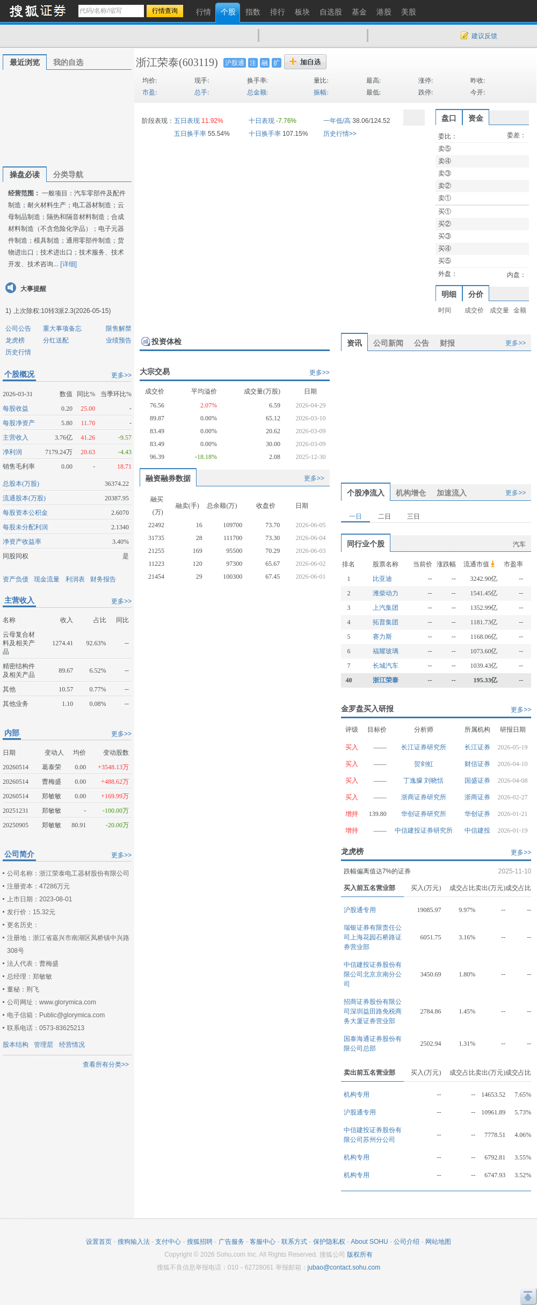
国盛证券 (477, 780)
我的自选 (68, 62)
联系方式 (294, 1241)
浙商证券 (477, 797)
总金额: (257, 92)
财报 (447, 343)
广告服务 (231, 1241)
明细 (448, 294)
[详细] (68, 264)
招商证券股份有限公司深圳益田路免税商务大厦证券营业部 (373, 1011)
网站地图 (438, 1241)
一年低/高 (337, 121)
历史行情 (18, 352)
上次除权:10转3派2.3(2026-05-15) (62, 311)
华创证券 (477, 814)
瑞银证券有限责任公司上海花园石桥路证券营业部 (373, 937)
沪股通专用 (360, 910)
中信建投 (477, 830)
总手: (201, 92)
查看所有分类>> (106, 1064)
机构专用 (356, 1094)
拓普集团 (385, 622)
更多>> (121, 375)
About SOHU (369, 1241)
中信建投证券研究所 (424, 830)
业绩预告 (119, 340)
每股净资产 (19, 423)
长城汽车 (385, 665)
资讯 (354, 343)
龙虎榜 (15, 340)
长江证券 (477, 747)
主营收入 (15, 437)
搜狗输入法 (134, 1241)
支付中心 (168, 1241)
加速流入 (452, 493)
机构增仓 (411, 493)
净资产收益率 (22, 541)
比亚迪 (382, 578)
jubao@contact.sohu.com (344, 1267)
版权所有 (360, 1254)
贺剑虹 (423, 764)
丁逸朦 (413, 780)
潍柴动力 (385, 593)
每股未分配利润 (25, 527)
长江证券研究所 (423, 747)
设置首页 (99, 1241)
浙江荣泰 (157, 62)
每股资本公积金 (25, 512)
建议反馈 (484, 36)
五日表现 (187, 121)
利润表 (75, 579)
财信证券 (477, 764)
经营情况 (72, 1044)
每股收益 (15, 408)
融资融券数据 (168, 478)
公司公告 (18, 328)
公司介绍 (406, 1241)
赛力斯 (382, 636)
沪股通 (234, 63)
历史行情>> (340, 133)
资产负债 (15, 579)
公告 (421, 343)
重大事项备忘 (62, 328)
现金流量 (47, 579)
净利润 (12, 452)
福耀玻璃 (385, 651)
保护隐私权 (329, 1241)
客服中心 (262, 1241)
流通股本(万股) (24, 498)
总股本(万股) (21, 483)
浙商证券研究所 (423, 797)
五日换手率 (190, 133)
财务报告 (103, 579)
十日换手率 (265, 133)
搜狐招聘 (200, 1241)
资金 (475, 118)
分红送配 (56, 340)
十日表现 (261, 121)
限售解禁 (119, 328)
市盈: (149, 92)
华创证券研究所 (423, 814)
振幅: (321, 92)
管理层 (43, 1044)
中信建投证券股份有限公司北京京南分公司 (373, 974)
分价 (475, 294)
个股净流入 (365, 493)
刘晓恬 (434, 780)
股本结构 (15, 1044)
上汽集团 (385, 607)
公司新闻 (388, 343)
